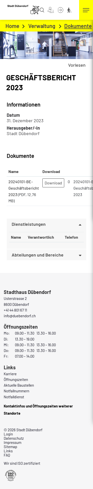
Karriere (10, 374)
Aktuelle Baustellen (19, 385)
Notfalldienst (14, 397)
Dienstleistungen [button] (29, 224)
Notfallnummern (16, 391)
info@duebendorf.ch (20, 316)
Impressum (12, 442)
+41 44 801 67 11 (15, 310)
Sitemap (10, 446)
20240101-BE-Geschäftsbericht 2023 (23, 188)
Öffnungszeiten (16, 379)
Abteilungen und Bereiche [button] (37, 255)
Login (8, 434)
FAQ (7, 455)
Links (8, 451)
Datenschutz (14, 438)
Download (53, 182)
